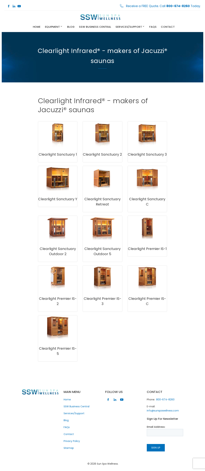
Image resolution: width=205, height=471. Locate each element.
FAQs (152, 26)
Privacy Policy (72, 441)
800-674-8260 (165, 399)
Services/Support (129, 26)
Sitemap (69, 448)
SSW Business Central (95, 26)
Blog (71, 26)
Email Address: (156, 427)
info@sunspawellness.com (163, 410)
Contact (168, 26)
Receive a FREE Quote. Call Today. (163, 6)
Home (37, 26)
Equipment (52, 26)
